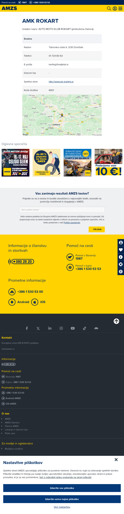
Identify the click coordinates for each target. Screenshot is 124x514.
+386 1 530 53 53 (22, 382)
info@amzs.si (8, 348)
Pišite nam (10, 433)
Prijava (97, 229)
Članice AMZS (12, 426)
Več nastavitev (62, 507)
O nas (5, 413)
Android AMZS (13, 398)
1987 (18, 376)
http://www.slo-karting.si (61, 81)
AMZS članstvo (12, 422)
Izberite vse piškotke (62, 488)
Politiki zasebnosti (72, 222)
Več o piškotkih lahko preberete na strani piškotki (65, 477)
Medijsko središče (14, 448)
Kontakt (7, 338)
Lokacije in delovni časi (16, 429)
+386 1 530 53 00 (15, 392)
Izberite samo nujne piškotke (62, 499)
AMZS (8, 418)
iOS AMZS (11, 403)
